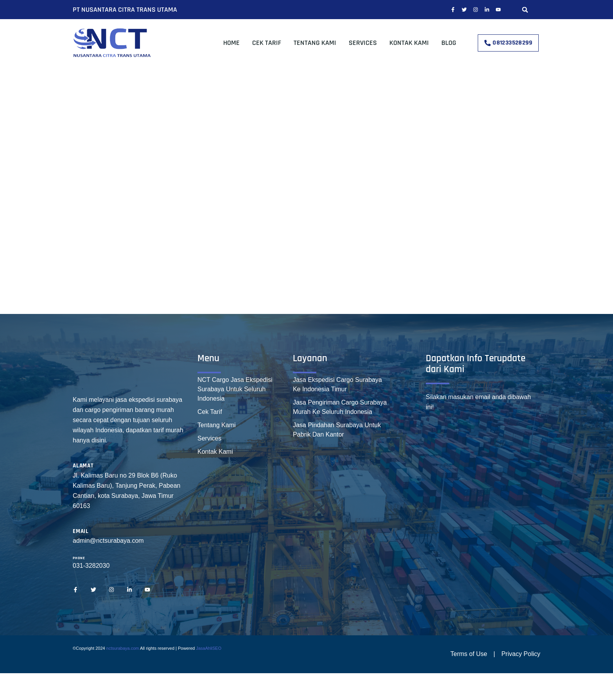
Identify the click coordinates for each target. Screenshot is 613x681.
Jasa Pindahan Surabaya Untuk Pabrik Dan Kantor (337, 430)
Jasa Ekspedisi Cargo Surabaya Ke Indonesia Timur (337, 384)
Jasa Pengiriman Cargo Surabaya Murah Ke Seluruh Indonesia (340, 407)
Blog (448, 42)
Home (231, 42)
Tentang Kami (315, 42)
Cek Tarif (266, 42)
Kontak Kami (409, 42)
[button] (524, 9)
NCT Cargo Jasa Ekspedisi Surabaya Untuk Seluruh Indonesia (234, 389)
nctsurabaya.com (122, 648)
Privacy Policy (520, 654)
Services (363, 42)
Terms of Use (468, 654)
